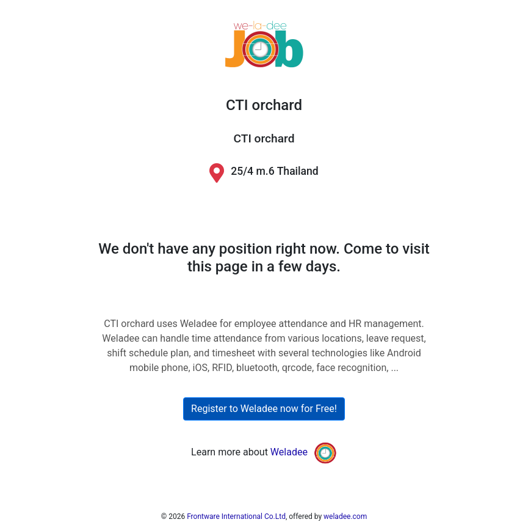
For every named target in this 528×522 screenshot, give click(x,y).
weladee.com (345, 516)
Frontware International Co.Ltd (236, 516)
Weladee (289, 452)
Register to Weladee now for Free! (264, 408)
